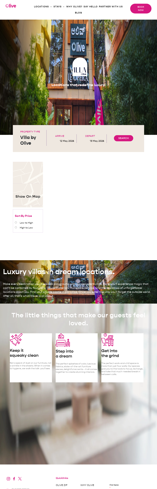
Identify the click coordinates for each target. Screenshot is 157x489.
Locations (43, 7)
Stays (59, 7)
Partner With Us (111, 6)
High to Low (26, 227)
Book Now (141, 8)
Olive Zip (61, 485)
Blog (78, 12)
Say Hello (91, 6)
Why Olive (87, 485)
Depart (90, 136)
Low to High (26, 222)
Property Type (30, 131)
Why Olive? (74, 6)
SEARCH (123, 138)
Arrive (59, 136)
